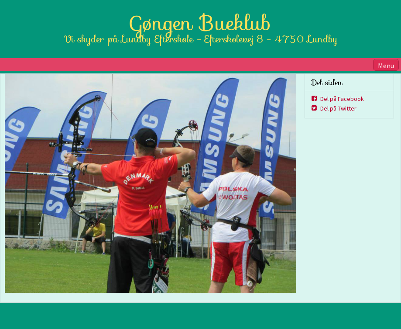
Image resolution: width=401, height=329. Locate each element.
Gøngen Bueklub (200, 23)
